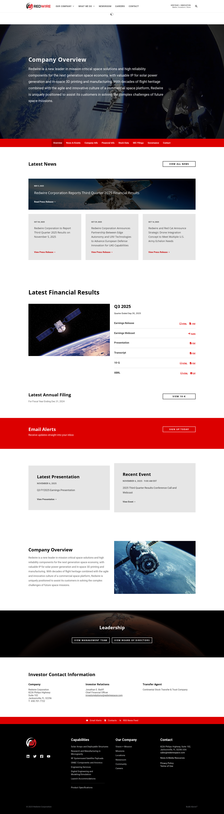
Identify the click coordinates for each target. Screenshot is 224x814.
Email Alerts (96, 720)
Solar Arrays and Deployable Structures (89, 746)
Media (174, 7)
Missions (120, 751)
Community (121, 764)
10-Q (117, 362)
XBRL (117, 372)
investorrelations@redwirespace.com (104, 695)
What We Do (86, 6)
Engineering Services (81, 767)
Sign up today (179, 429)
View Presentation (45, 499)
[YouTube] (48, 756)
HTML (183, 323)
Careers (120, 6)
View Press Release (43, 252)
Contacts (112, 720)
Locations (120, 755)
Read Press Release (43, 202)
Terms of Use (166, 766)
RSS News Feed (130, 720)
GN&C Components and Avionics (86, 762)
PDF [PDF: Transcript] (192, 353)
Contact (134, 6)
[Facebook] (41, 756)
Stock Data (123, 143)
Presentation (121, 342)
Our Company (65, 6)
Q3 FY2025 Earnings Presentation (56, 490)
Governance (153, 143)
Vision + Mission (124, 746)
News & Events (73, 143)
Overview (57, 143)
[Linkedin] (28, 756)
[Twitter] (35, 756)
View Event (128, 501)
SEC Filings (138, 143)
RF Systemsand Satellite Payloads (87, 758)
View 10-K (179, 396)
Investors (181, 7)
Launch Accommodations (83, 778)
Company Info (91, 143)
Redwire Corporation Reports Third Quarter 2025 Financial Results (86, 192)
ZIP (193, 373)
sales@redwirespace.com (172, 752)
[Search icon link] (196, 6)
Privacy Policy (167, 763)
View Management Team (90, 640)
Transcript (120, 352)
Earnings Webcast (124, 333)
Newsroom (105, 6)
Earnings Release (124, 323)
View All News (179, 163)
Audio (192, 333)
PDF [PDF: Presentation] (192, 343)
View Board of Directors (132, 640)
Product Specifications (82, 787)
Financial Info (108, 143)
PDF (192, 323)
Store (189, 7)
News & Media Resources (172, 758)
